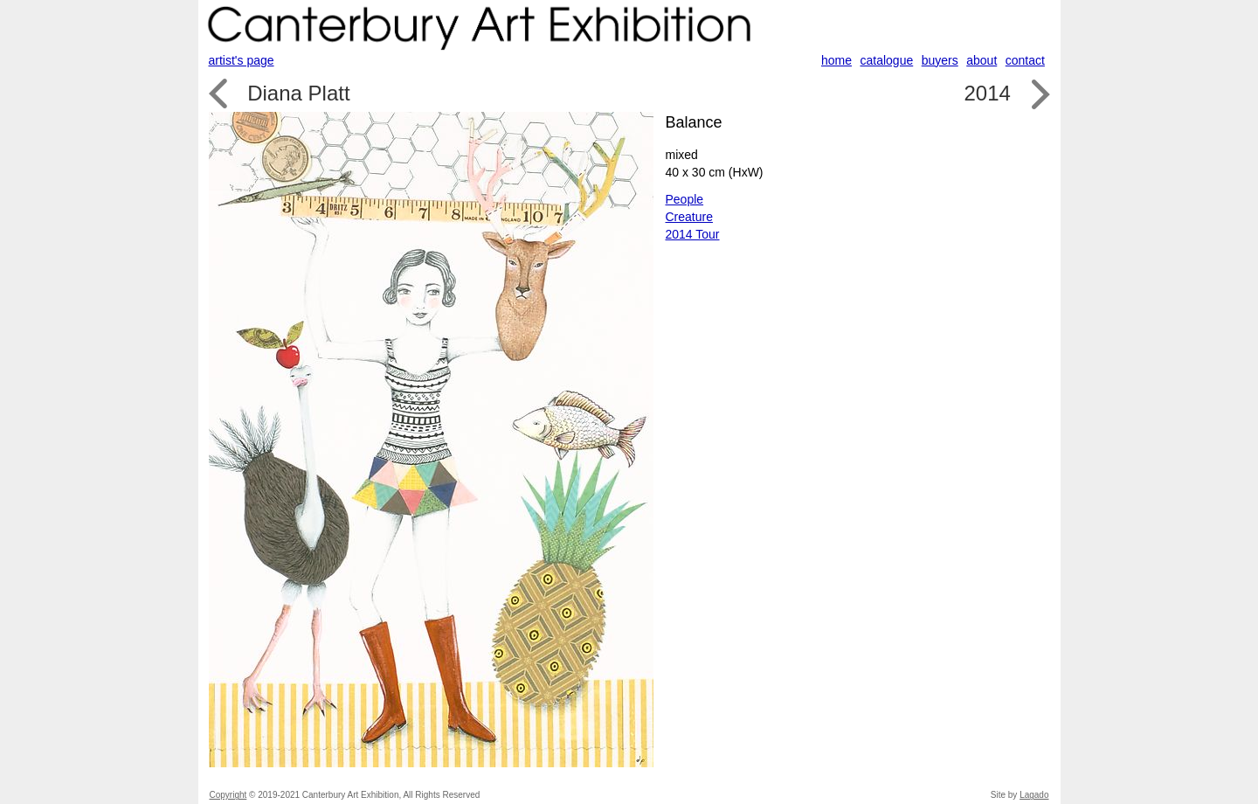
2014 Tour (693, 234)
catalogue (887, 60)
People (685, 199)
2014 (987, 93)
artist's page (241, 60)
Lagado (1034, 795)
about (981, 60)
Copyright (228, 795)
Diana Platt (298, 93)
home (836, 60)
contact (1025, 60)
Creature (689, 217)
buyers (940, 60)
